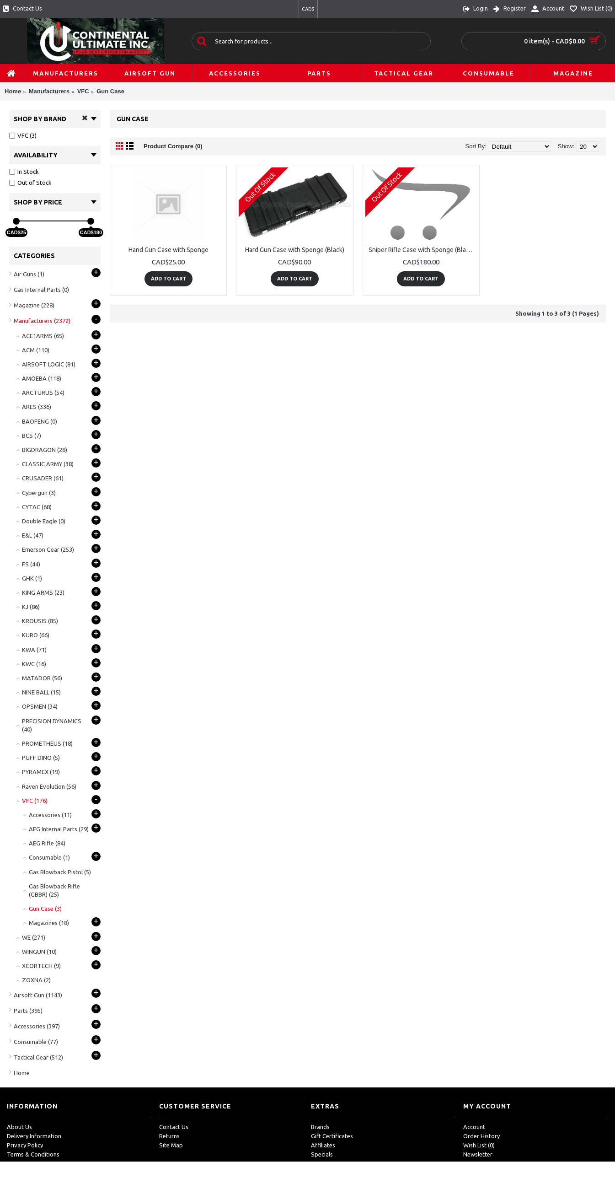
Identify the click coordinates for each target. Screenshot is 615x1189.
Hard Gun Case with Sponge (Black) (294, 249)
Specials (322, 1154)
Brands (320, 1127)
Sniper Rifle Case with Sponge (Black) (421, 249)
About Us (19, 1127)
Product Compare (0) (173, 146)
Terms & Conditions (33, 1154)
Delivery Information (34, 1136)
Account (474, 1127)
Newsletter (477, 1154)
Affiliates (323, 1145)
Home (13, 91)
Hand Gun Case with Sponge (168, 249)
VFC (83, 91)
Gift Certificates (332, 1136)
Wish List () (479, 1145)
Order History (481, 1136)
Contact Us (173, 1127)
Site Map (171, 1145)
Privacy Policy (25, 1145)
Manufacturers (49, 91)
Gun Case (110, 91)
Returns (169, 1136)
